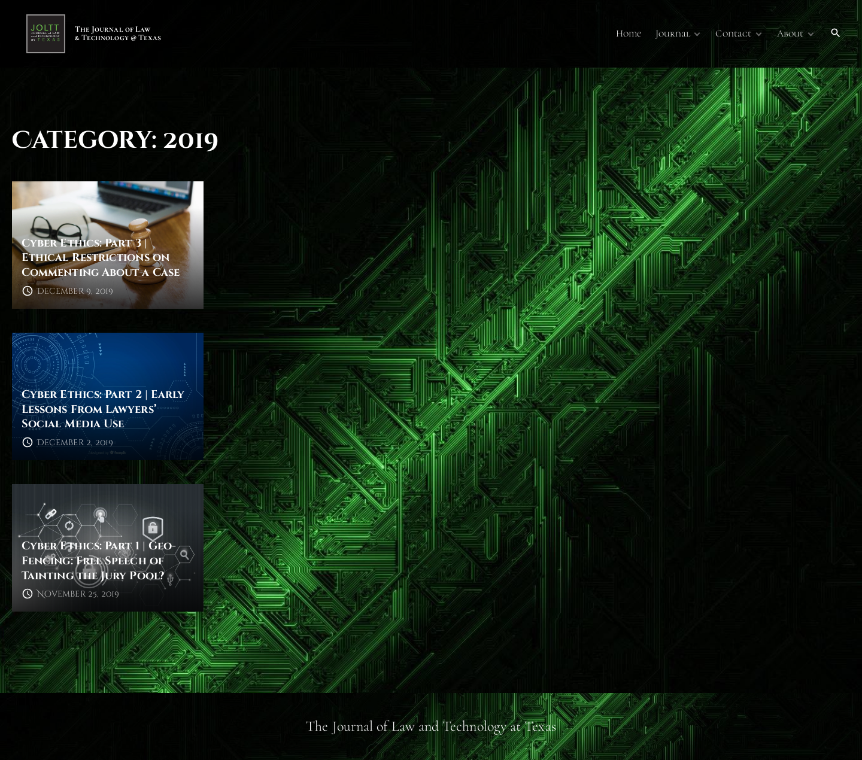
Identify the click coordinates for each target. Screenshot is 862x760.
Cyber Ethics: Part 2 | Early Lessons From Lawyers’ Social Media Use (103, 409)
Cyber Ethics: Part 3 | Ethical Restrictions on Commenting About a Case (101, 258)
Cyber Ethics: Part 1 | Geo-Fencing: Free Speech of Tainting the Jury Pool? (99, 561)
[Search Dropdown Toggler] (836, 33)
